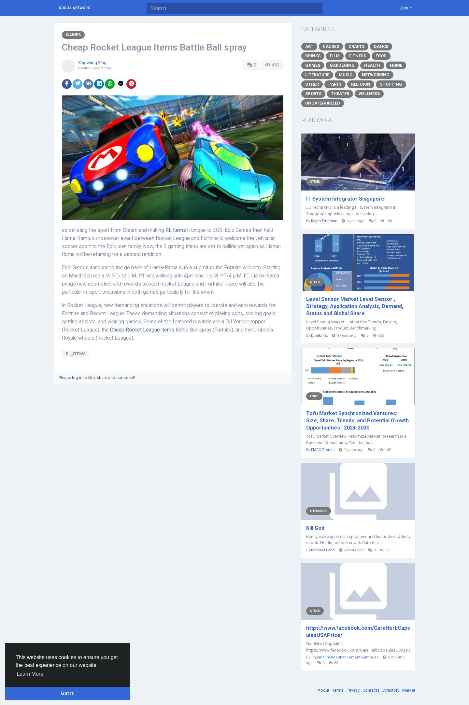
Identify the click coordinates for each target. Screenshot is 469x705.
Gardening (342, 65)
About (324, 690)
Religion (360, 84)
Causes (331, 46)
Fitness (357, 55)
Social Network (74, 8)
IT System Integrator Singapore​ (345, 199)
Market (408, 690)
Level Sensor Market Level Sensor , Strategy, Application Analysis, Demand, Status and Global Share (354, 306)
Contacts (371, 690)
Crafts (356, 46)
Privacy (354, 690)
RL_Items (76, 353)
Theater (340, 93)
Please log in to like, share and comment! (97, 377)
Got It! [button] (68, 693)
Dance (381, 46)
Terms (338, 690)
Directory (391, 690)
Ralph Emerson (324, 221)
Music (345, 74)
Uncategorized (322, 103)
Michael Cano (323, 550)
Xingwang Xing (92, 62)
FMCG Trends (322, 450)
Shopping (391, 84)
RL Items (175, 230)
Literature (317, 74)
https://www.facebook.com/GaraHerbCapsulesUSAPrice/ (358, 631)
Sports (313, 93)
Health (372, 65)
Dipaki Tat (319, 335)
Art (309, 46)
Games (73, 34)
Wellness (369, 93)
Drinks (312, 55)
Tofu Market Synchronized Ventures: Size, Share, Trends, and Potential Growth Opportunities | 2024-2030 (357, 420)
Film (335, 55)
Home (396, 65)
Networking (376, 74)
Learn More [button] (30, 674)
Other (312, 84)
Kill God (315, 528)
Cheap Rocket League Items (142, 330)
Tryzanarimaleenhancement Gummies (344, 657)
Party (335, 84)
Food (381, 55)
